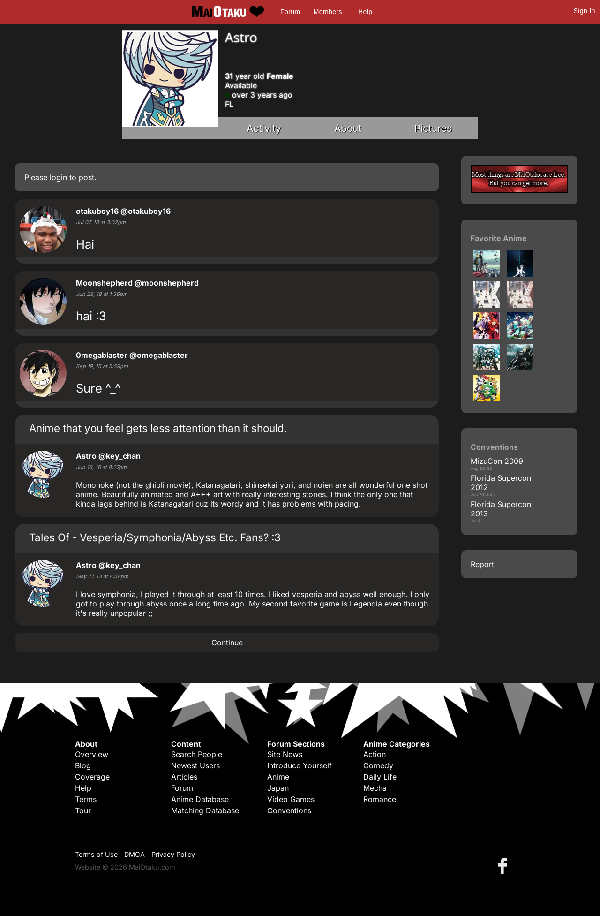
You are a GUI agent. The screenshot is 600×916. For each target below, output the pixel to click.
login (58, 177)
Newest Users (195, 765)
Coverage (92, 776)
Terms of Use (96, 854)
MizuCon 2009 (497, 461)
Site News (284, 754)
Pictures (433, 128)
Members (328, 11)
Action (374, 754)
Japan (278, 788)
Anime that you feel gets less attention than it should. (158, 428)
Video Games (291, 799)
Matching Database (205, 810)
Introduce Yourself (299, 765)
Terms (86, 799)
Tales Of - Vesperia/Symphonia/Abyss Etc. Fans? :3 (155, 537)
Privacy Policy (173, 854)
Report (482, 564)
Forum (290, 11)
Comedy (378, 765)
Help (365, 11)
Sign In (584, 11)
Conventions (289, 810)
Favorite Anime (499, 238)
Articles (184, 776)
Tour (83, 810)
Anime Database (200, 799)
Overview (91, 754)
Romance (379, 799)
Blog (83, 765)
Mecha (375, 788)
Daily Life (380, 776)
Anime (278, 776)
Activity (264, 128)
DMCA (134, 854)
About (347, 128)
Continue (227, 642)
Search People (196, 754)
